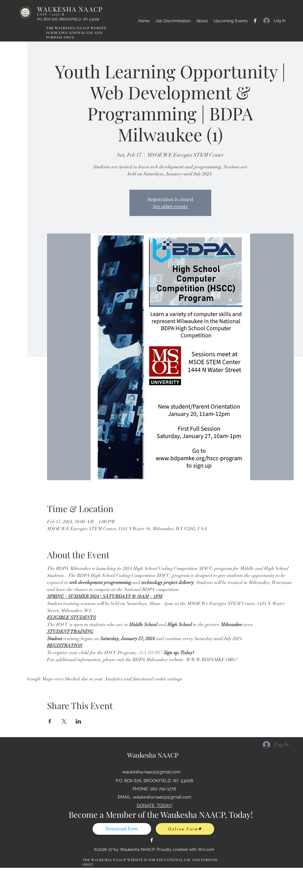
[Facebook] (255, 21)
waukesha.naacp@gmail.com (151, 772)
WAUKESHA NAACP (70, 10)
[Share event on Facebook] (50, 721)
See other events (170, 206)
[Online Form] (185, 829)
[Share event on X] (64, 721)
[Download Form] (122, 829)
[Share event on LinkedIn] (78, 721)
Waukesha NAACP (153, 755)
